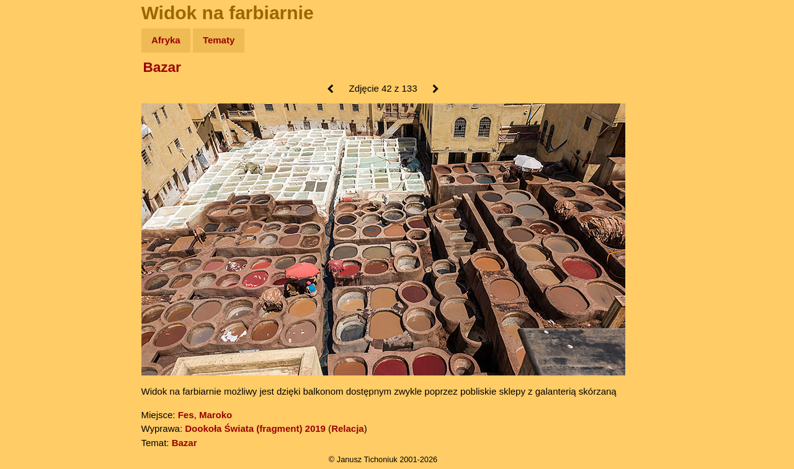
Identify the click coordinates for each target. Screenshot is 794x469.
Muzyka (37, 183)
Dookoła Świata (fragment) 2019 (255, 428)
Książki (37, 160)
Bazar (162, 67)
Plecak (35, 208)
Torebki (37, 255)
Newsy (35, 136)
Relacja (347, 428)
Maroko (215, 415)
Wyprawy (41, 88)
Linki (31, 231)
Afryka (166, 40)
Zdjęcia (37, 112)
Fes (186, 415)
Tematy (218, 40)
